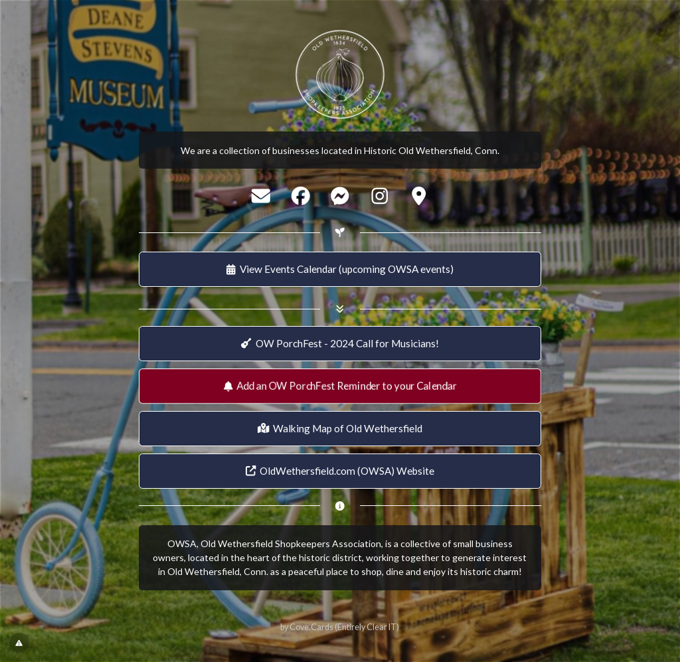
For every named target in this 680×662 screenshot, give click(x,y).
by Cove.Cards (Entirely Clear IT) (339, 627)
